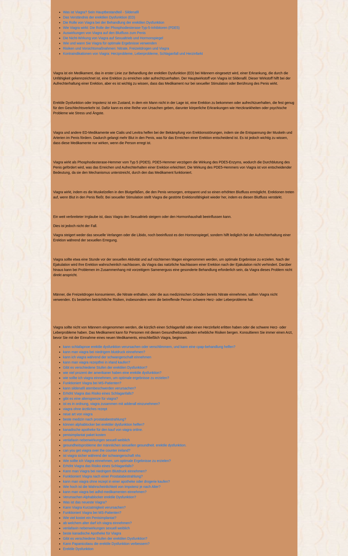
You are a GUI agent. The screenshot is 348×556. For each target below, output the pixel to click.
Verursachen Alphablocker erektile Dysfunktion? (99, 497)
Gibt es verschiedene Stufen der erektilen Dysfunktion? (105, 367)
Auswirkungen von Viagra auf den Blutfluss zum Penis (104, 33)
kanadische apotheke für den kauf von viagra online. (103, 430)
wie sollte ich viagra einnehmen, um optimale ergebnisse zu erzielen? (116, 378)
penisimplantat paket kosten (84, 435)
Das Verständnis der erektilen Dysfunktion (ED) (99, 17)
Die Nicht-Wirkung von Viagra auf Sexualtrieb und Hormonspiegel (113, 38)
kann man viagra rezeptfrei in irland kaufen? (96, 362)
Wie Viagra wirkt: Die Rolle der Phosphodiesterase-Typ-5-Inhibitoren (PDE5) (121, 28)
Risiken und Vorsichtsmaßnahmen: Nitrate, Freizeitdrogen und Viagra (116, 48)
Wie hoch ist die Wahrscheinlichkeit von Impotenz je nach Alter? (112, 487)
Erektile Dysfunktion (78, 549)
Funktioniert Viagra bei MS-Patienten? (92, 383)
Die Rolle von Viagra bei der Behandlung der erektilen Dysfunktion (113, 22)
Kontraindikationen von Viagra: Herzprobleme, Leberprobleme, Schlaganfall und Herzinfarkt (133, 54)
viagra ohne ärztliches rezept (85, 409)
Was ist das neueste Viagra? (85, 502)
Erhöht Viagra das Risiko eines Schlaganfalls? (98, 393)
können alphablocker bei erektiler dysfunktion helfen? (103, 424)
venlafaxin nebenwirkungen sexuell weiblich (96, 440)
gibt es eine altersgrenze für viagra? (90, 399)
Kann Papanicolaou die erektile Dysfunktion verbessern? (106, 544)
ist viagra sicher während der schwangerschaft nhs (101, 456)
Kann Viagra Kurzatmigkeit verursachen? (94, 507)
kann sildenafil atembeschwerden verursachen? (99, 388)
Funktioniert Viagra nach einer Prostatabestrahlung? (103, 476)
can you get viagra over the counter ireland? (96, 450)
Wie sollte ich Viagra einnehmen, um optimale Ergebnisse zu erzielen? (117, 461)
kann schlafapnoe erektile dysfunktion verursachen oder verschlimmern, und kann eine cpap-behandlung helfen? (149, 347)
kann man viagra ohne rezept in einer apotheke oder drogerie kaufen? (116, 481)
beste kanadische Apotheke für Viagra (92, 533)
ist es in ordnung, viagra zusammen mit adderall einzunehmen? (111, 404)
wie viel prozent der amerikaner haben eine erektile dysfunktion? (112, 373)
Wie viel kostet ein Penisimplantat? (89, 518)
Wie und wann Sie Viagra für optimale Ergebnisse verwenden (110, 43)
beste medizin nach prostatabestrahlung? (94, 419)
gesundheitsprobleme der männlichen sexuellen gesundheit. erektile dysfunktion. (124, 445)
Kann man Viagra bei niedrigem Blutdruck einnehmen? (105, 471)
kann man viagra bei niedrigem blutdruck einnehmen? (104, 352)
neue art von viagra (77, 414)
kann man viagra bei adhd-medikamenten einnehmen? (105, 492)
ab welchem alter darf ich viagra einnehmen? (97, 523)
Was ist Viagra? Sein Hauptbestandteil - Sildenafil (101, 12)
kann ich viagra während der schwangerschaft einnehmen (107, 357)
